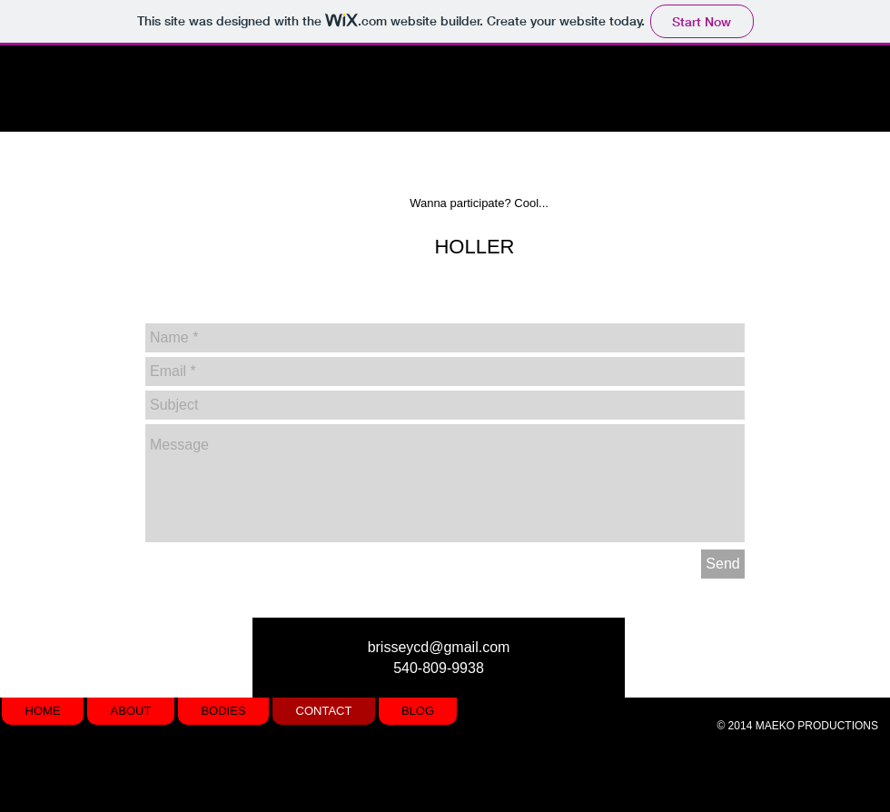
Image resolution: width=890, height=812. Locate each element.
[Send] (723, 564)
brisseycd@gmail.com (439, 647)
